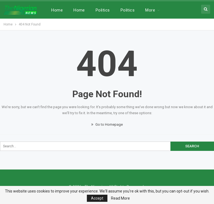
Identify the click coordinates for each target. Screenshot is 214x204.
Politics (103, 10)
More (150, 10)
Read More (120, 198)
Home (57, 10)
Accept (97, 198)
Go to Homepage (107, 124)
